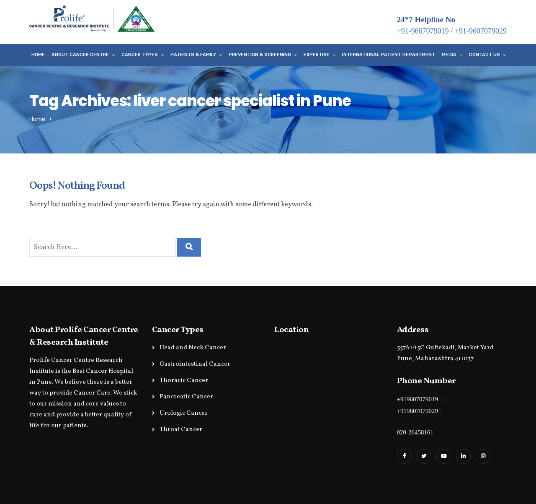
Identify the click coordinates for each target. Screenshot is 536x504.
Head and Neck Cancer (193, 347)
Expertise (317, 54)
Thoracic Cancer (184, 380)
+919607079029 (417, 411)
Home (38, 54)
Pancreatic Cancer (186, 396)
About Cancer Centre (80, 54)
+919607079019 (417, 399)
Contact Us (484, 54)
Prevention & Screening (260, 54)
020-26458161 (415, 432)
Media (449, 54)
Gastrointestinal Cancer (195, 364)
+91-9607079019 (423, 31)
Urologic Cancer (184, 413)
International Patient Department (388, 54)
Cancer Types (139, 54)
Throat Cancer (181, 429)
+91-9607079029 (481, 31)
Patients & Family (193, 54)
